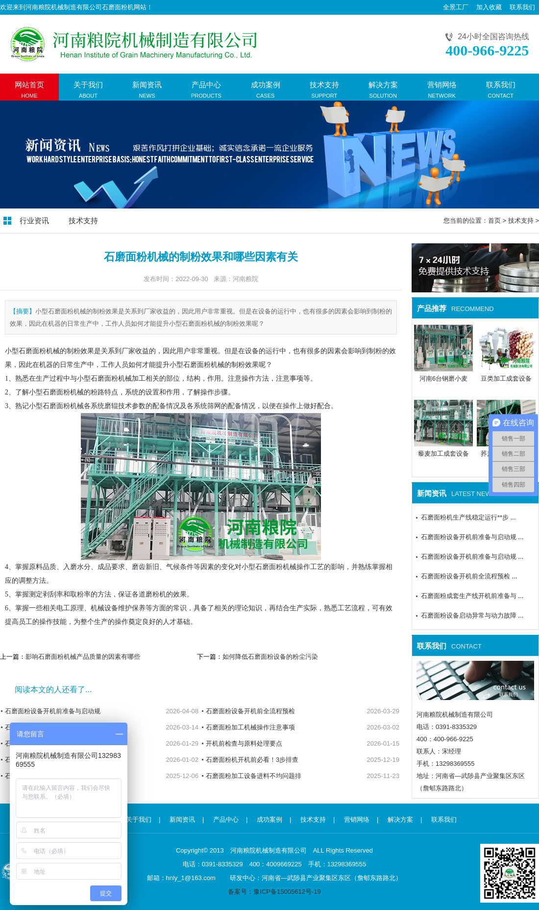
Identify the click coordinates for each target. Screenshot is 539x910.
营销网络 (356, 819)
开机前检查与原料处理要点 (244, 743)
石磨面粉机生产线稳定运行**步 (465, 517)
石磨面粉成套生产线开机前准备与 (468, 595)
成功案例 (269, 819)
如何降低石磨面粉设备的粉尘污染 (270, 656)
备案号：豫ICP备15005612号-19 (274, 891)
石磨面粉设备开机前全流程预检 (250, 711)
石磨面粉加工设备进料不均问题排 (253, 776)
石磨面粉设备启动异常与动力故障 (468, 615)
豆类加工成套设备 (506, 378)
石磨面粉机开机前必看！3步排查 (252, 759)
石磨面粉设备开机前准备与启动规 (52, 711)
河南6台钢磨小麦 (443, 378)
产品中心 (226, 819)
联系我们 (522, 7)
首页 (494, 220)
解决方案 (400, 819)
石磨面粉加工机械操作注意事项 (250, 727)
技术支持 (83, 220)
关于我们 (138, 819)
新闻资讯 (182, 819)
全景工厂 (455, 7)
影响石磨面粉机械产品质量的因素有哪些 (82, 656)
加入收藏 (489, 7)
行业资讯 (34, 220)
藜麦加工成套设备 (443, 453)
